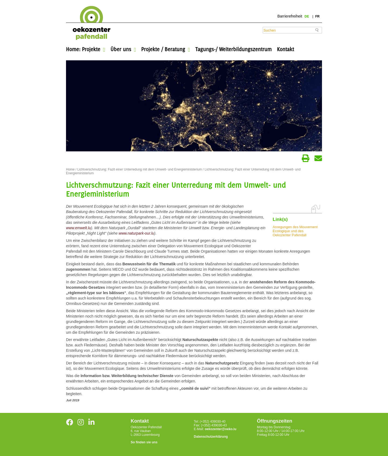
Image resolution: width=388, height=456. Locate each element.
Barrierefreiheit (289, 16)
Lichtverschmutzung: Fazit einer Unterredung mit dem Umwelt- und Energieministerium (139, 169)
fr (317, 16)
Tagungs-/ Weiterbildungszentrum (233, 49)
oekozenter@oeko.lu (220, 429)
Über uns (120, 49)
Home (70, 169)
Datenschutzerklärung (211, 436)
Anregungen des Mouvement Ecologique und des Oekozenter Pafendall (295, 231)
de (307, 16)
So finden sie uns (144, 442)
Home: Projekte (83, 49)
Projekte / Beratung (163, 49)
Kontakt (285, 49)
